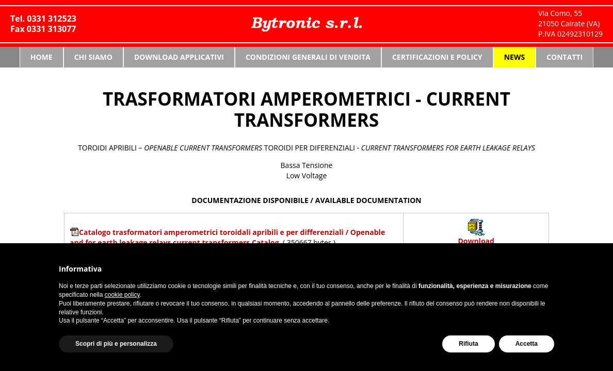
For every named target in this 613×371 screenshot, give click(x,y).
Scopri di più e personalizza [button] (116, 343)
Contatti (564, 57)
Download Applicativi (179, 57)
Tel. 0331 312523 (43, 18)
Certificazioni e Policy (437, 57)
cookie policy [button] (122, 294)
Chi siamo (93, 57)
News (514, 57)
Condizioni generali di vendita (308, 57)
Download (476, 241)
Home (41, 57)
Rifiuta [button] (468, 343)
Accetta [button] (526, 343)
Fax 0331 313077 (43, 29)
